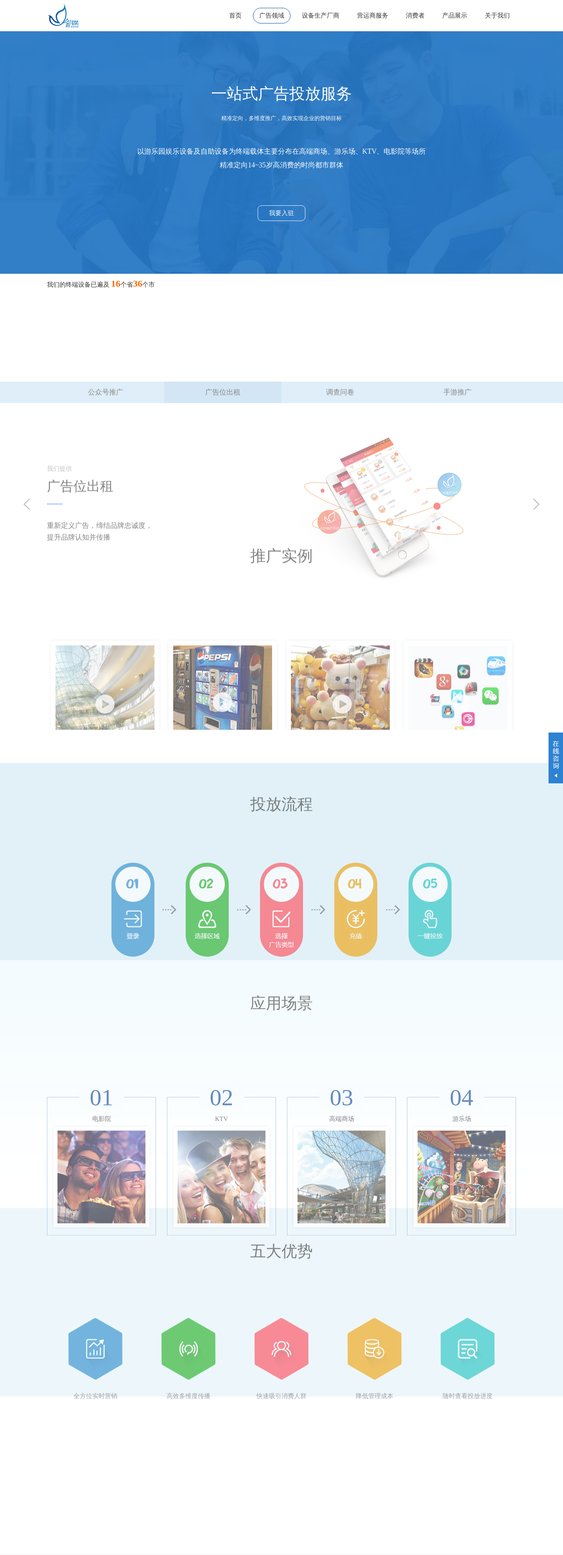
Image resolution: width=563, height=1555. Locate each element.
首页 (235, 15)
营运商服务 (372, 15)
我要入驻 (281, 213)
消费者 (415, 15)
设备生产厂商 (320, 15)
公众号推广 (105, 523)
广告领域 (271, 15)
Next (535, 635)
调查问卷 (340, 523)
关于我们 (497, 15)
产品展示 (454, 15)
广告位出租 (222, 523)
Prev (27, 635)
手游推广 (457, 523)
